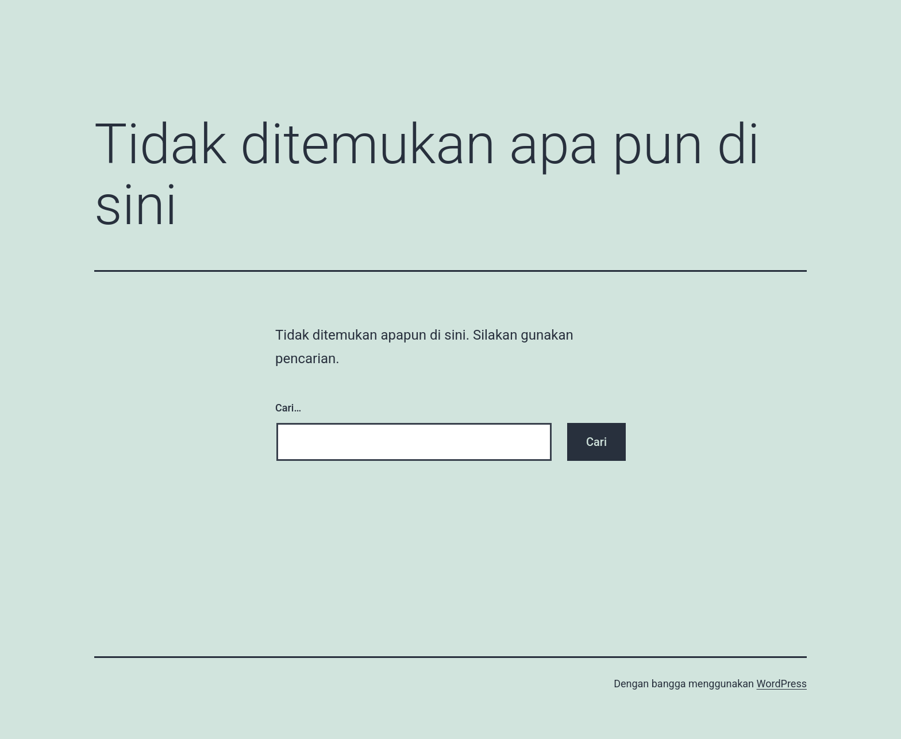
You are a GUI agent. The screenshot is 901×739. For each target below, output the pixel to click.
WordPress (782, 684)
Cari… (288, 408)
